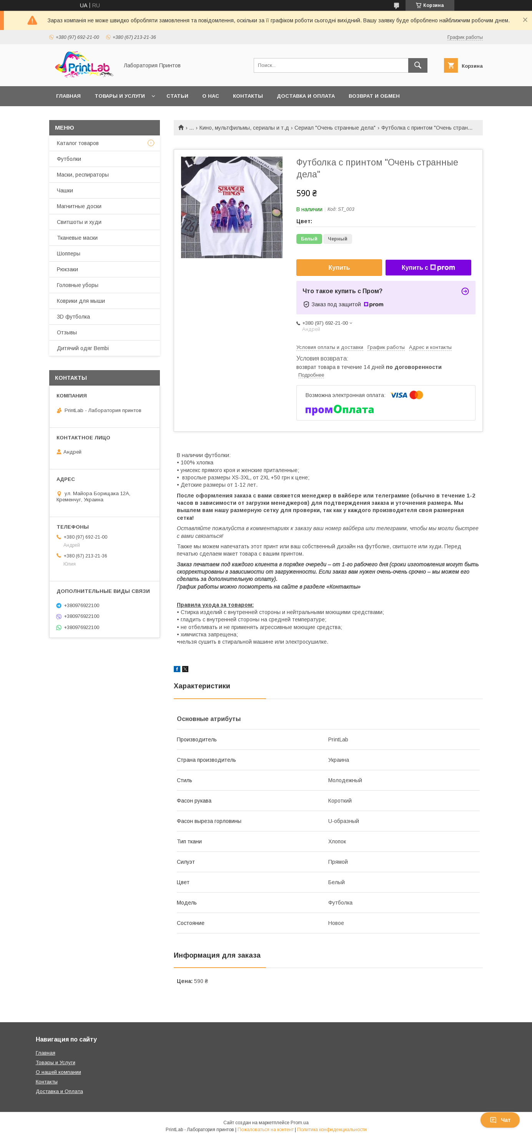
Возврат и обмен (374, 96)
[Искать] (417, 65)
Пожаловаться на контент (266, 1129)
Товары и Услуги (55, 1062)
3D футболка (73, 317)
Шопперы (68, 253)
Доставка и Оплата (59, 1091)
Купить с (428, 267)
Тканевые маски (77, 238)
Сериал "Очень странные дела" (335, 128)
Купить (339, 267)
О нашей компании (58, 1072)
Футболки (69, 159)
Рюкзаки (67, 269)
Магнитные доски (79, 206)
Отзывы (67, 332)
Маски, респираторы (83, 175)
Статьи (177, 96)
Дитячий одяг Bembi (83, 348)
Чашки (65, 190)
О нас (210, 96)
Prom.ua (300, 1122)
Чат (500, 1120)
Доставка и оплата (306, 96)
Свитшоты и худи (79, 222)
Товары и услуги (120, 96)
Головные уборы (77, 285)
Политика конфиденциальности (332, 1129)
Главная (68, 96)
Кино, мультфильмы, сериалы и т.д (244, 128)
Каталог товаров (78, 143)
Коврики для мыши (81, 301)
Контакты (248, 96)
